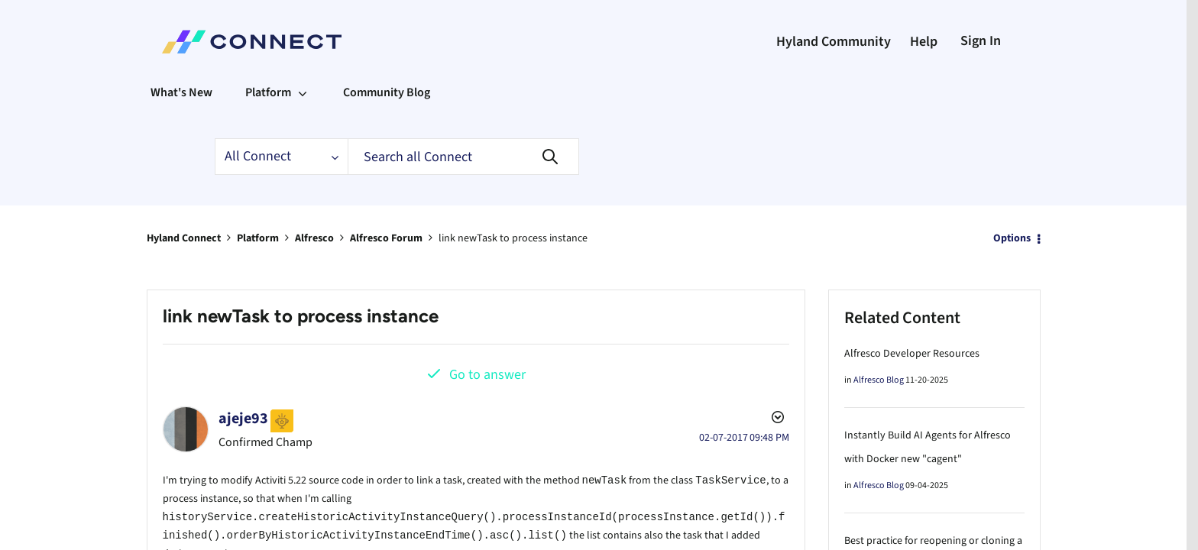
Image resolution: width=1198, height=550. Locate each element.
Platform (258, 238)
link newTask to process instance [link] (513, 238)
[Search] (463, 156)
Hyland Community (833, 41)
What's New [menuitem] (181, 92)
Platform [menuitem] (268, 92)
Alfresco (314, 238)
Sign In (980, 40)
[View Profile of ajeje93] (243, 418)
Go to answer (487, 374)
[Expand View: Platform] (302, 92)
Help (923, 41)
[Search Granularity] (281, 156)
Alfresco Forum (386, 238)
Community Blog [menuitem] (386, 92)
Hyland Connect (184, 238)
